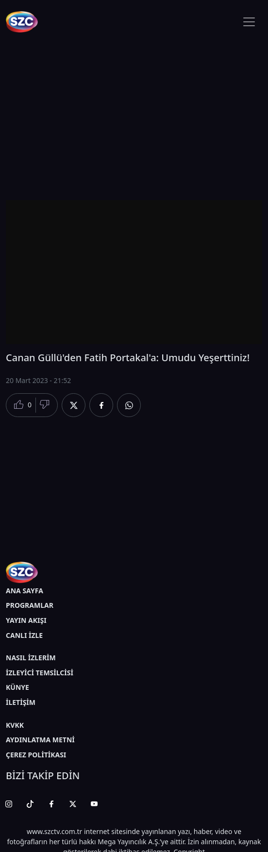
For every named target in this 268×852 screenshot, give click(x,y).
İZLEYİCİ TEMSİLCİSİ (39, 672)
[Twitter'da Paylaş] (73, 405)
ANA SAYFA (24, 590)
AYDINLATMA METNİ (40, 739)
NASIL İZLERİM (31, 657)
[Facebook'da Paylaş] (101, 405)
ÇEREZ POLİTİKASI (36, 754)
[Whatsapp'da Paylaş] (129, 405)
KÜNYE (17, 687)
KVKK (15, 725)
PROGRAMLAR (29, 605)
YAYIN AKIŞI (26, 620)
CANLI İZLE (24, 635)
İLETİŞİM (20, 702)
